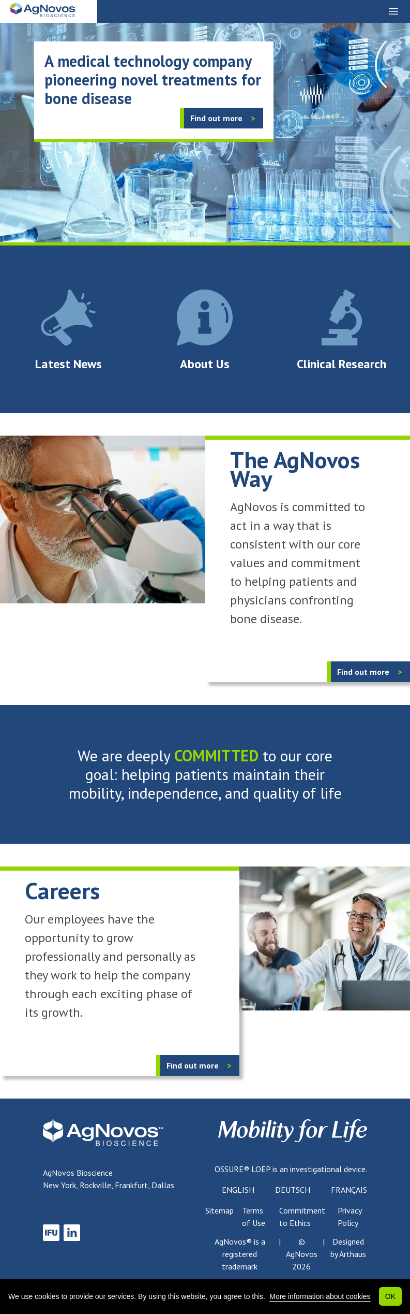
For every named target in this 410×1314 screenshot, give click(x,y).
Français (349, 1190)
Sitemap (219, 1210)
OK (390, 1296)
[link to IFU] (51, 1232)
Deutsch (292, 1190)
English (238, 1190)
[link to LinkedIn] (72, 1232)
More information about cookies (319, 1296)
